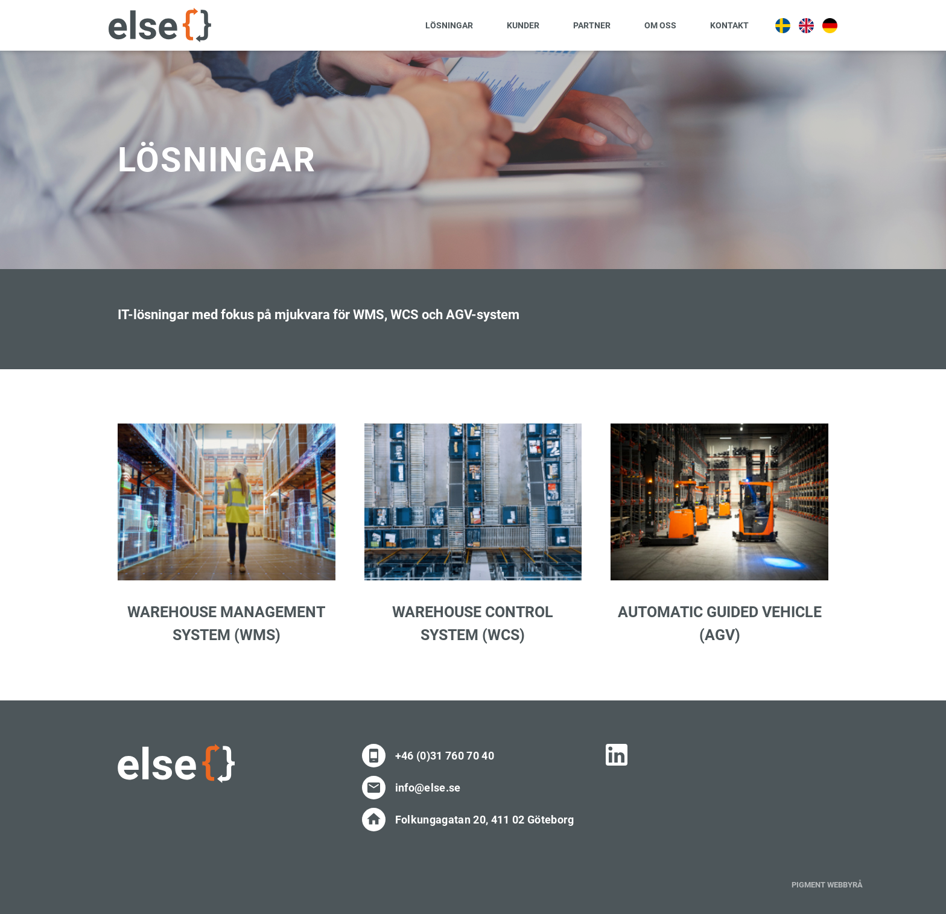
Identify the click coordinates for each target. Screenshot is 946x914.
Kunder (523, 25)
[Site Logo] (160, 25)
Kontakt (729, 25)
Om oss (660, 25)
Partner (592, 25)
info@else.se (428, 787)
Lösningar (449, 25)
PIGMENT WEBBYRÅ (827, 884)
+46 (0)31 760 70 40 (444, 755)
